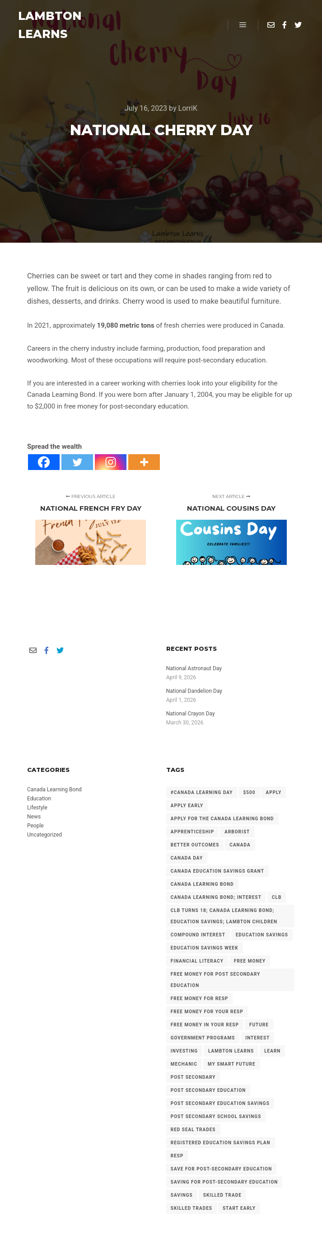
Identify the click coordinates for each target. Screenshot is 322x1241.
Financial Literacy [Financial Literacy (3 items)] (197, 961)
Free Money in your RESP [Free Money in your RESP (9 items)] (205, 1024)
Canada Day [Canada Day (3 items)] (187, 858)
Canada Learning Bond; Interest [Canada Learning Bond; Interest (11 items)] (216, 897)
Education (39, 798)
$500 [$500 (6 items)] (249, 792)
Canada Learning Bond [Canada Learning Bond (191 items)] (202, 884)
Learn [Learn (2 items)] (272, 1050)
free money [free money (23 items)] (250, 961)
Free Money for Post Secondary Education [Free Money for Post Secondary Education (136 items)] (216, 980)
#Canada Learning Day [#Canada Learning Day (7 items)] (202, 792)
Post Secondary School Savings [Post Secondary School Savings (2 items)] (216, 1116)
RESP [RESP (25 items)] (177, 1155)
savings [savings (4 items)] (182, 1195)
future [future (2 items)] (259, 1024)
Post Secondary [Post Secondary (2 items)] (193, 1077)
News (34, 816)
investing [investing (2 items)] (184, 1050)
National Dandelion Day (194, 691)
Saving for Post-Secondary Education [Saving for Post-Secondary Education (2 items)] (224, 1182)
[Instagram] (110, 462)
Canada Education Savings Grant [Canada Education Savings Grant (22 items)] (217, 871)
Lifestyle (37, 807)
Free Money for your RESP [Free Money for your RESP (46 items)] (207, 1011)
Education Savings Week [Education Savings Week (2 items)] (204, 947)
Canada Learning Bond (54, 789)
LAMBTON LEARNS (50, 25)
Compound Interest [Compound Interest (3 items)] (198, 934)
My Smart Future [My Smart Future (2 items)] (231, 1064)
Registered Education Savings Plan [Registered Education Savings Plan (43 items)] (221, 1142)
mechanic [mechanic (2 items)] (184, 1064)
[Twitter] (77, 462)
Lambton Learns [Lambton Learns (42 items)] (231, 1050)
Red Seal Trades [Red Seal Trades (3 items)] (193, 1129)
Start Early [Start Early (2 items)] (239, 1208)
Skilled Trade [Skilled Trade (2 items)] (222, 1195)
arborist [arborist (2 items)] (237, 831)
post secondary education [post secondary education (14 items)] (208, 1090)
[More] (144, 462)
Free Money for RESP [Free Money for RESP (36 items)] (200, 998)
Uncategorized (44, 835)
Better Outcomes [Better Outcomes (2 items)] (195, 844)
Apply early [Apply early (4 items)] (187, 805)
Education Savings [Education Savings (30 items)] (262, 934)
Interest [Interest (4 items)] (257, 1037)
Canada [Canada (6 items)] (239, 844)
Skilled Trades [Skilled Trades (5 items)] (191, 1208)
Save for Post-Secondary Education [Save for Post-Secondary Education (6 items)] (221, 1168)
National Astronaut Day (194, 668)
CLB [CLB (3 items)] (276, 897)
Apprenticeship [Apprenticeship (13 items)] (192, 831)
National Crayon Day (190, 713)
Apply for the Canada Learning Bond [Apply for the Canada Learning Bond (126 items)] (222, 818)
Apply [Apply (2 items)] (273, 792)
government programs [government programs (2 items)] (203, 1037)
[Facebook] (44, 462)
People (35, 826)
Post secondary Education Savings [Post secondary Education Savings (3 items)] (220, 1103)
